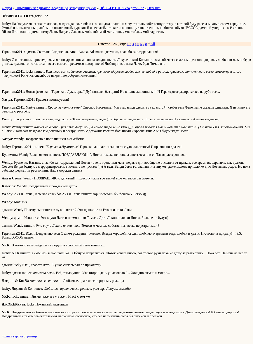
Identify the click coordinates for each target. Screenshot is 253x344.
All (152, 44)
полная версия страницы (20, 336)
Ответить (154, 8)
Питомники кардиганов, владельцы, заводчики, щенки (55, 8)
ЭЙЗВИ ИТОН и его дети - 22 (122, 8)
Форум (7, 8)
